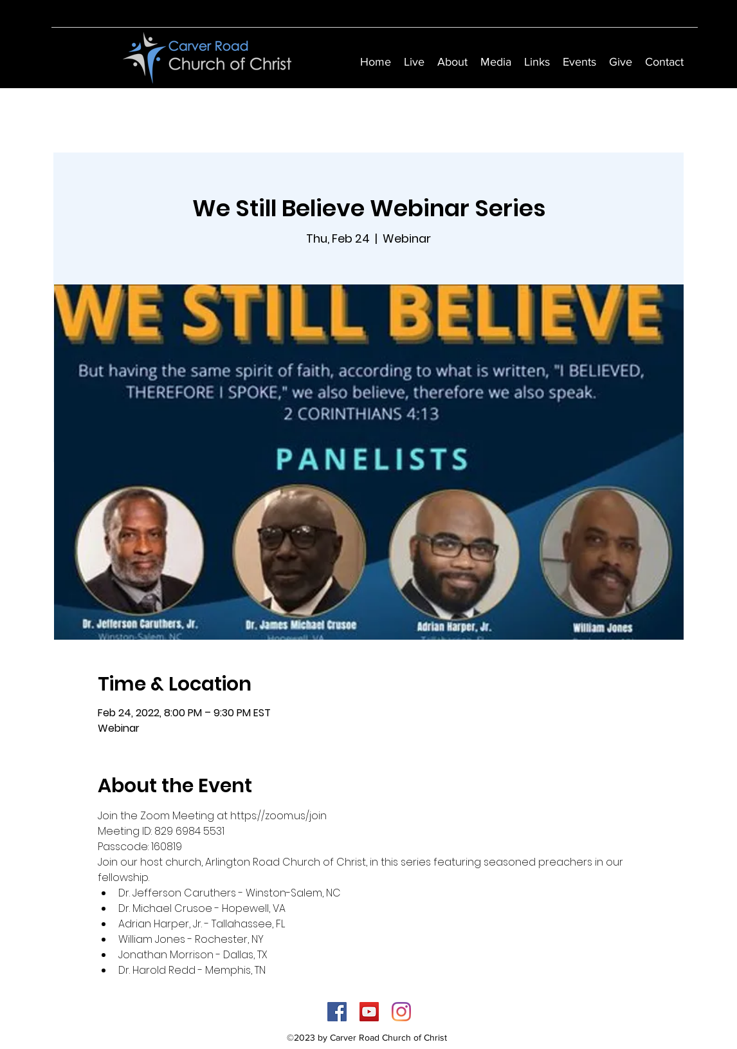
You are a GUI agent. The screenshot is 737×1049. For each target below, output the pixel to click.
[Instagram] (401, 1011)
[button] (452, 62)
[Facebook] (337, 1011)
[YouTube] (369, 1011)
